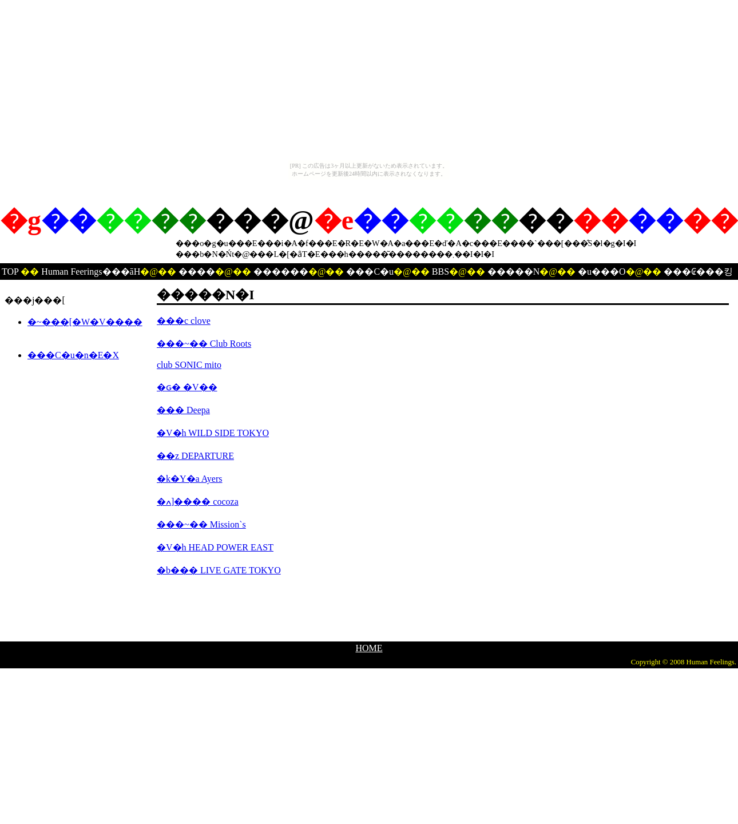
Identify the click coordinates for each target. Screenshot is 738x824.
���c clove (184, 321)
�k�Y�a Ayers (190, 479)
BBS (440, 271)
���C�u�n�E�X (73, 355)
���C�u (370, 271)
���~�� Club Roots (204, 343)
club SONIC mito (189, 365)
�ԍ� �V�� (187, 387)
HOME (368, 648)
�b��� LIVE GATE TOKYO (219, 570)
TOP (10, 271)
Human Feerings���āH (90, 271)
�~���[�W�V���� (84, 322)
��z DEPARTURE (195, 456)
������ (280, 271)
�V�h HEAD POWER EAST (215, 547)
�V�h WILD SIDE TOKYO (213, 433)
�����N (513, 271)
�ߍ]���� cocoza (198, 501)
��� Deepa (183, 410)
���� (196, 271)
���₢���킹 (698, 271)
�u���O (602, 271)
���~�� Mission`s (201, 524)
